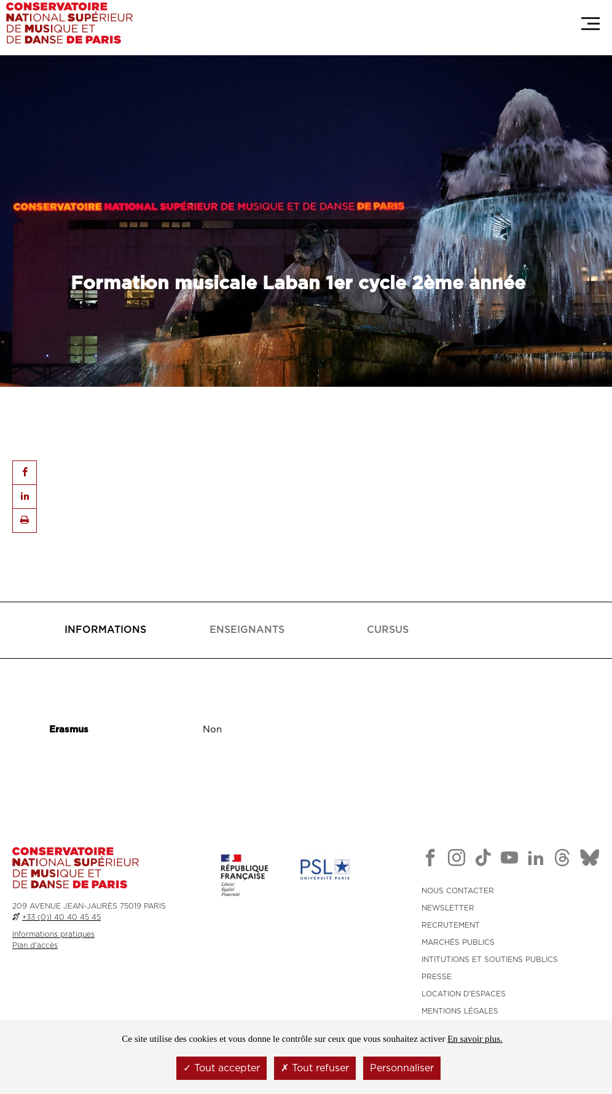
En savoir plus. (475, 1039)
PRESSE (437, 976)
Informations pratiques (53, 934)
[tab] (105, 630)
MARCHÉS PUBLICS (458, 942)
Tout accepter (221, 1068)
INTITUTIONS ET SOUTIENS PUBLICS (490, 959)
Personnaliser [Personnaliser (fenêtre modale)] (402, 1068)
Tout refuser (315, 1068)
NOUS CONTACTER (458, 890)
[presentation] (105, 630)
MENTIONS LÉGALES (460, 1011)
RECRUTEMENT (451, 925)
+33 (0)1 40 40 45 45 (61, 917)
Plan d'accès (35, 945)
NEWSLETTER (448, 908)
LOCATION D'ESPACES (464, 994)
